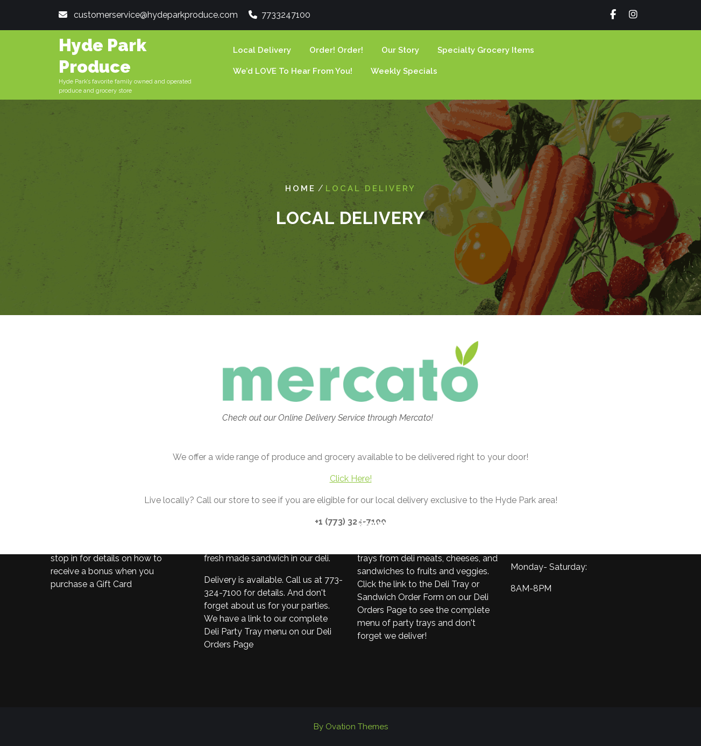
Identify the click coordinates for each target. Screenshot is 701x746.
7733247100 (285, 15)
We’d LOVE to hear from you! (292, 71)
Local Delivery (262, 50)
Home (300, 188)
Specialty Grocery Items (485, 50)
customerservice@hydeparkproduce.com (156, 15)
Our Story (400, 50)
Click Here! (351, 478)
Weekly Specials (404, 71)
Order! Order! (336, 50)
